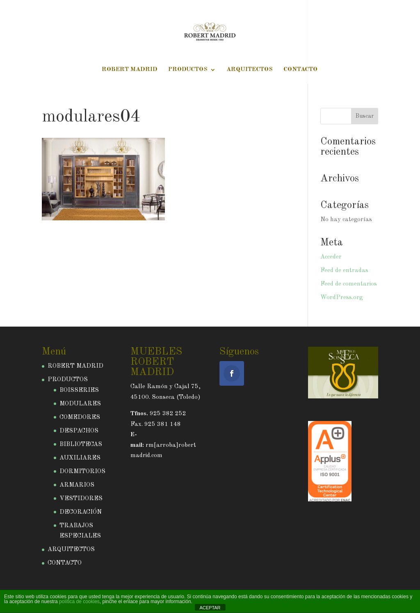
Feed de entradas (344, 271)
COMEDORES (79, 417)
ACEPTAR (209, 607)
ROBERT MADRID (130, 70)
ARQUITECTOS (249, 70)
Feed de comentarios (348, 284)
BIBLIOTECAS (80, 444)
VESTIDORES (81, 499)
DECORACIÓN (80, 512)
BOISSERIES (79, 390)
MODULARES (80, 404)
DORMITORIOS (82, 472)
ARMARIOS (76, 485)
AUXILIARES (79, 458)
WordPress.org (341, 298)
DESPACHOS (78, 431)
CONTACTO (300, 70)
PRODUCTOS (188, 70)
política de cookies (79, 601)
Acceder (331, 257)
